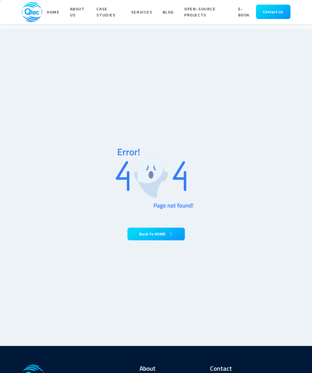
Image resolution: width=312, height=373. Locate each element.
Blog (168, 14)
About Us (77, 14)
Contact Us (273, 14)
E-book (244, 14)
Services (141, 14)
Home (53, 14)
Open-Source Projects (200, 14)
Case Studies (105, 14)
